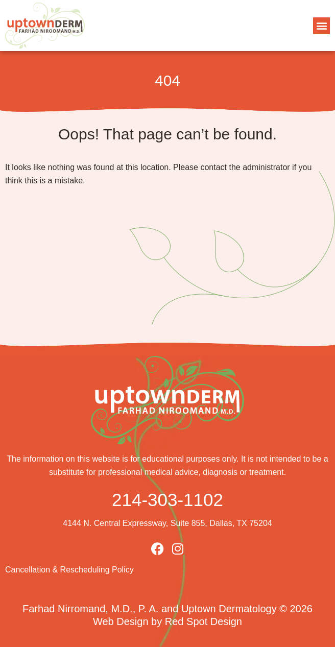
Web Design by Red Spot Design (167, 621)
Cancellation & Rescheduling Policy (69, 569)
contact (213, 167)
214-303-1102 (167, 500)
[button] (321, 25)
